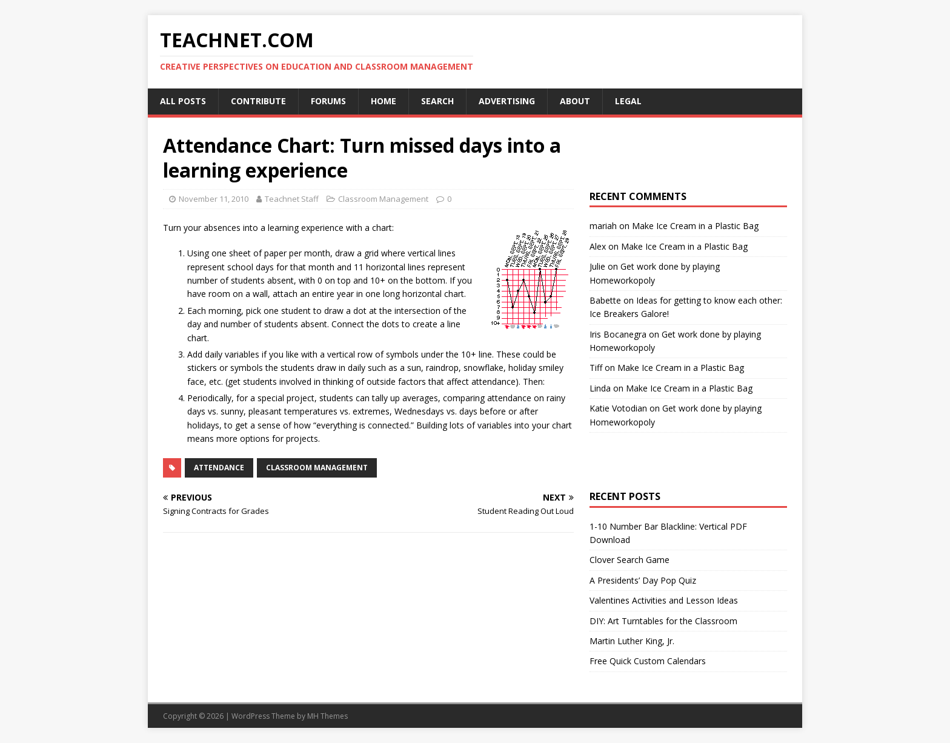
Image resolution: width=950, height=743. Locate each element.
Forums (328, 101)
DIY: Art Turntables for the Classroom (663, 621)
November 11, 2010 (213, 198)
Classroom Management (383, 198)
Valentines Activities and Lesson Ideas (664, 600)
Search (437, 101)
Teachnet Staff (292, 198)
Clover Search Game (629, 559)
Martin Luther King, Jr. (632, 641)
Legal (628, 101)
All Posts (183, 101)
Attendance (219, 467)
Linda (600, 388)
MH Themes (327, 716)
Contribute (258, 101)
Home (383, 101)
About (575, 101)
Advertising (507, 101)
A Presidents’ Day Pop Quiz (643, 580)
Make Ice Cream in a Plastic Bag (695, 226)
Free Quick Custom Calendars (648, 661)
